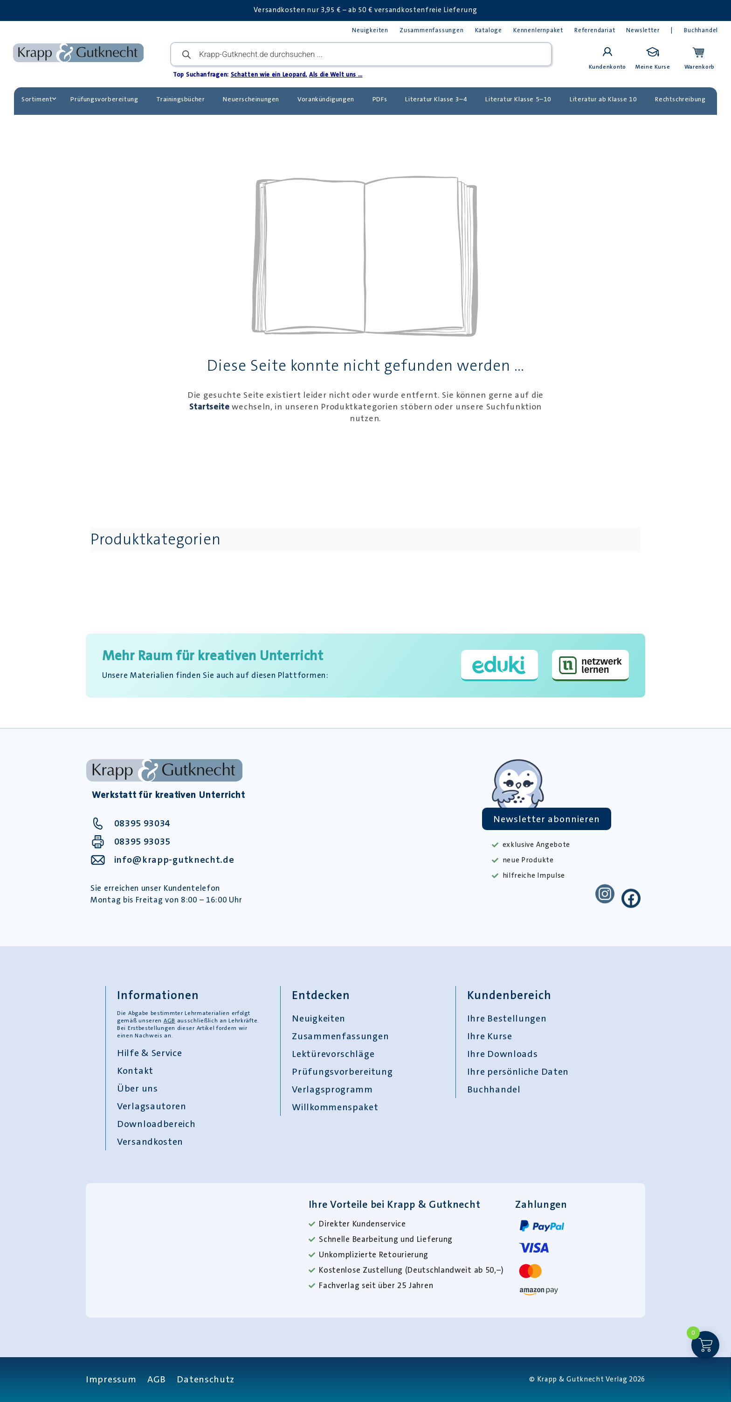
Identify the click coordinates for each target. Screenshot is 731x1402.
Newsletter (642, 30)
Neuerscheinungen (251, 99)
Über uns (137, 1088)
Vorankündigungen (325, 99)
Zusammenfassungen (432, 30)
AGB (169, 1020)
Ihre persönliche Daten (518, 1071)
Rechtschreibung (680, 99)
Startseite (209, 406)
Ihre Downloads (502, 1054)
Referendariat (594, 30)
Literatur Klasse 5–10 (518, 99)
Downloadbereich (156, 1124)
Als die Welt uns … (336, 74)
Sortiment (39, 99)
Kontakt (135, 1070)
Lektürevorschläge (333, 1054)
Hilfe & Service (149, 1053)
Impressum (111, 1379)
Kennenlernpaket (538, 30)
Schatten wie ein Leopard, (269, 74)
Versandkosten (150, 1141)
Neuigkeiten (370, 30)
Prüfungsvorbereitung (104, 99)
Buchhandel (701, 30)
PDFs (379, 99)
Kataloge (488, 30)
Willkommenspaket (335, 1107)
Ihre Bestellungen (507, 1018)
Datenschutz (205, 1379)
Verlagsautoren (151, 1106)
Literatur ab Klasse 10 (603, 99)
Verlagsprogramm (332, 1089)
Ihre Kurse (489, 1036)
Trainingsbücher (180, 99)
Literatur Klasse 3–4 (436, 99)
